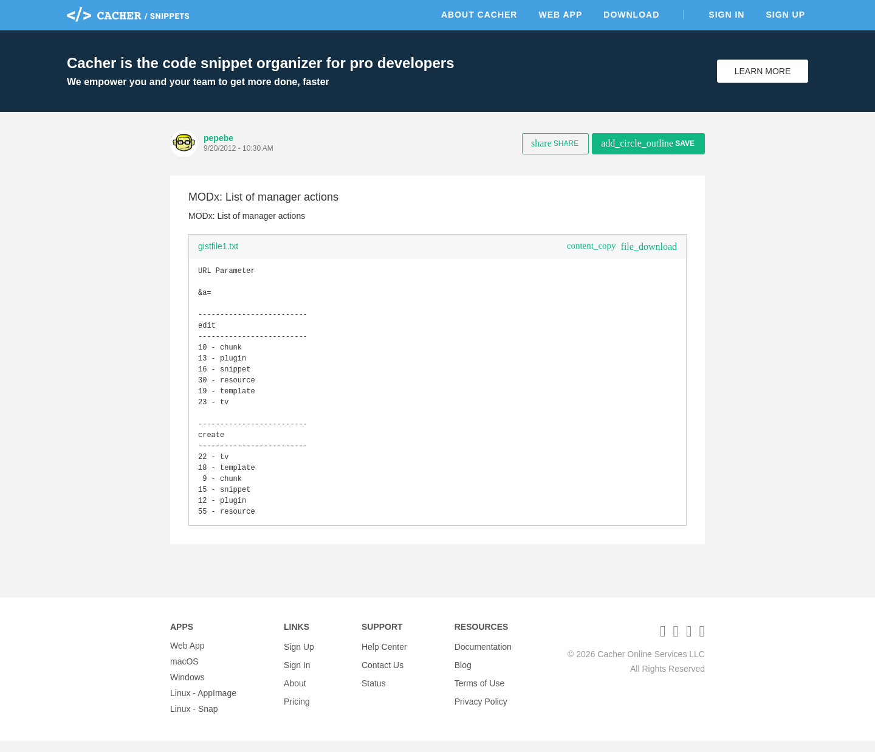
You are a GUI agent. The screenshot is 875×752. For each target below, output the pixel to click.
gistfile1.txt (218, 246)
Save (648, 143)
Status (374, 688)
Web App (560, 14)
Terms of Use (479, 688)
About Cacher (479, 14)
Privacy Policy (481, 704)
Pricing (297, 704)
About (295, 688)
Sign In (726, 14)
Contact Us (382, 672)
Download (631, 14)
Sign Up (785, 14)
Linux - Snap (194, 720)
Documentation (483, 656)
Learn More (763, 71)
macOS (184, 672)
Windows (187, 688)
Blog (463, 672)
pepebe (218, 138)
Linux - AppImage (203, 704)
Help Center (384, 656)
